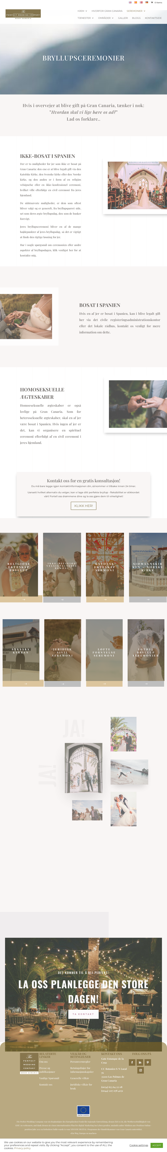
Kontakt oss (45, 1084)
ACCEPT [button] (156, 1145)
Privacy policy (22, 1148)
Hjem (81, 11)
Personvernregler (80, 1061)
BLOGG (136, 18)
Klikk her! (83, 506)
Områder (104, 18)
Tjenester (84, 18)
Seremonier (134, 11)
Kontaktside (153, 18)
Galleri (123, 18)
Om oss (43, 1061)
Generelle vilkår (79, 1078)
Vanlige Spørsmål (49, 1078)
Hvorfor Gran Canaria (107, 11)
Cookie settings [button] (138, 1145)
